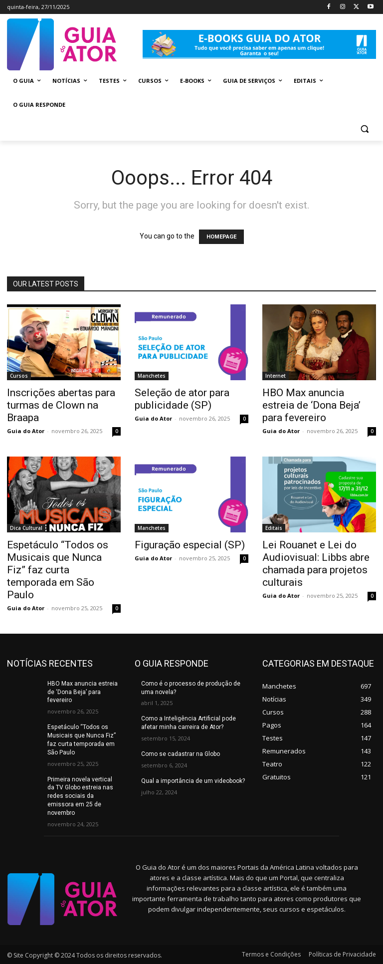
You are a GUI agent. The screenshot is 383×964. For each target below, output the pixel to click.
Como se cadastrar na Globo (180, 753)
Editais (273, 527)
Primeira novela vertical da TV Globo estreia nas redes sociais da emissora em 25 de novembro (80, 795)
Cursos (19, 375)
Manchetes (152, 375)
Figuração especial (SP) (190, 545)
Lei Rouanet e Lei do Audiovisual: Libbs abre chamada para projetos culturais (316, 563)
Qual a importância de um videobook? (192, 780)
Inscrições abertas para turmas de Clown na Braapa (61, 405)
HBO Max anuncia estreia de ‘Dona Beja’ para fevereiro (311, 405)
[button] (364, 129)
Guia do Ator (25, 431)
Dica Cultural (26, 527)
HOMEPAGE (221, 237)
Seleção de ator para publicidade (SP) (182, 399)
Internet (275, 375)
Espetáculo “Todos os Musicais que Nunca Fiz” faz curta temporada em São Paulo (57, 570)
